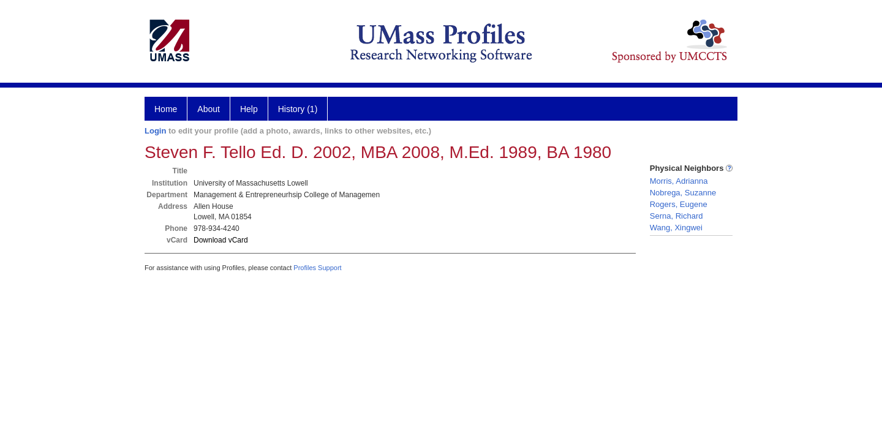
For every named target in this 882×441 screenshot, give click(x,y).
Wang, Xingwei (676, 227)
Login (155, 130)
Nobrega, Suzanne (683, 192)
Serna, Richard (676, 216)
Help (249, 109)
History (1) (298, 109)
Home (165, 109)
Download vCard (221, 240)
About (208, 109)
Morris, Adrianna (679, 181)
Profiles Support (317, 267)
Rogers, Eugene (678, 204)
